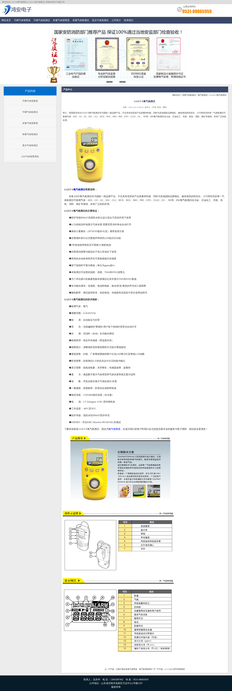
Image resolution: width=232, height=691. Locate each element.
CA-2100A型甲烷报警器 (175, 669)
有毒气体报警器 (61, 20)
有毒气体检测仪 (80, 20)
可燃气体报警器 (22, 20)
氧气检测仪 (203, 95)
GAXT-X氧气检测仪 (218, 95)
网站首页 (6, 20)
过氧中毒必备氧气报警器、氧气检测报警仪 (134, 669)
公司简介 (116, 20)
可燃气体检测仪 (41, 20)
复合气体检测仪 (100, 20)
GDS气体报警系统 (30, 156)
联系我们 (128, 20)
